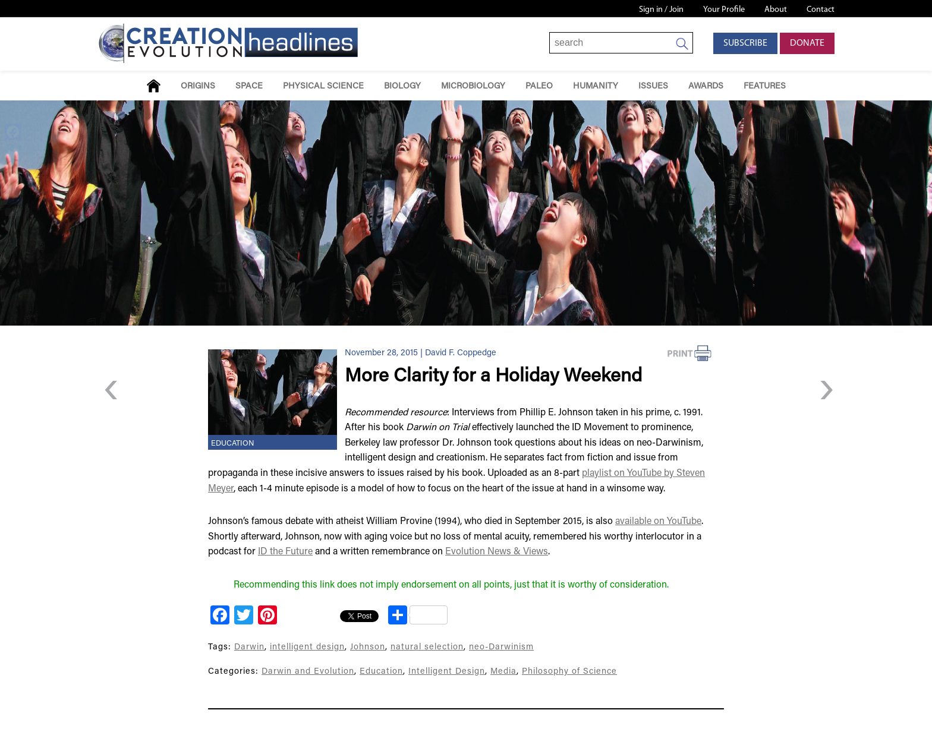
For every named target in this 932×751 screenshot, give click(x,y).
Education (232, 443)
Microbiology (473, 86)
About (775, 9)
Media (503, 671)
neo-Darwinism (501, 647)
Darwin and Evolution (308, 671)
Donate (807, 43)
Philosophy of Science (569, 671)
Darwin (249, 647)
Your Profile (724, 9)
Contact (821, 9)
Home (153, 86)
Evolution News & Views (496, 552)
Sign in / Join (661, 9)
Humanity (595, 86)
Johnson (367, 647)
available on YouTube (658, 521)
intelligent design (307, 647)
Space (249, 86)
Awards (705, 86)
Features (765, 86)
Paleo (539, 86)
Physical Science (323, 86)
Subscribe (745, 43)
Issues (653, 86)
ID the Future (285, 552)
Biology (402, 86)
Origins (198, 86)
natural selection (427, 647)
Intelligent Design (446, 671)
